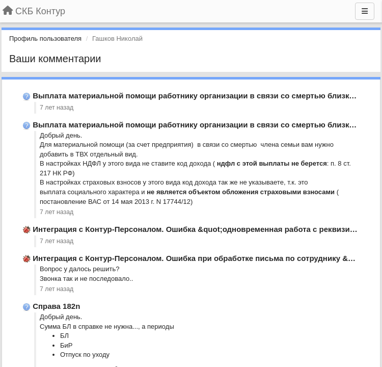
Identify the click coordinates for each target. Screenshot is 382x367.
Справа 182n (56, 306)
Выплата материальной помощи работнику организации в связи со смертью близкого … (202, 95)
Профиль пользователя (45, 38)
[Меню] (364, 11)
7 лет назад (56, 107)
